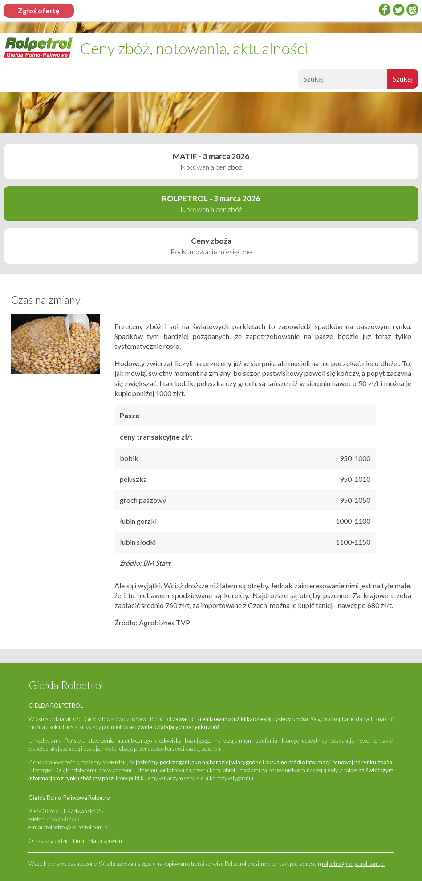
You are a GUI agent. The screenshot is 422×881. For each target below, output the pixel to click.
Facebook (384, 10)
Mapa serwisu (105, 840)
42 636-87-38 (63, 819)
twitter (398, 10)
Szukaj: (297, 81)
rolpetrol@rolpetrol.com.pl (77, 827)
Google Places (412, 10)
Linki (78, 840)
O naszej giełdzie (48, 840)
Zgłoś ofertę (39, 10)
